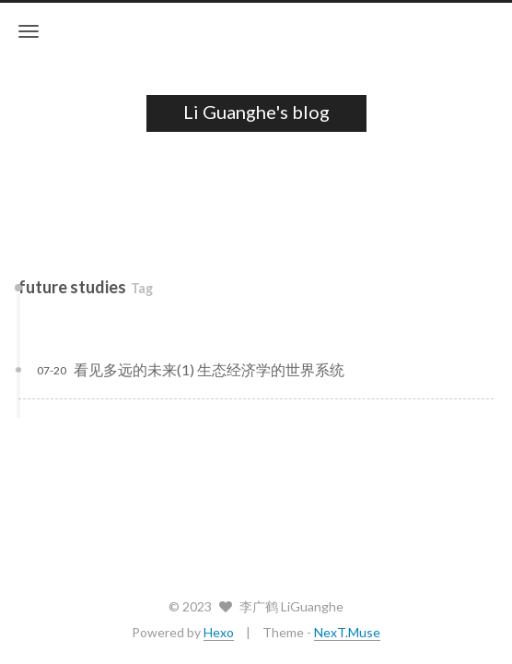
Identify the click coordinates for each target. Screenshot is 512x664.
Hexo (219, 632)
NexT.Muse (347, 632)
